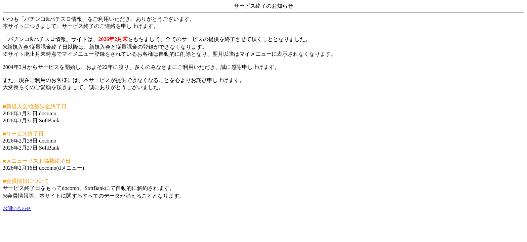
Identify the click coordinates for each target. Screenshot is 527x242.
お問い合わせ (17, 208)
